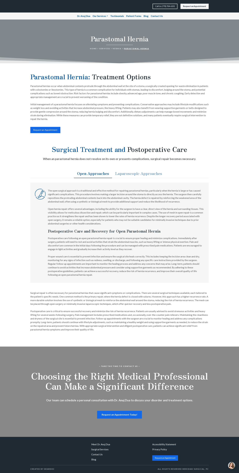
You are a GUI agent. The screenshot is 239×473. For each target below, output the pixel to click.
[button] (165, 6)
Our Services (99, 16)
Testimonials (117, 16)
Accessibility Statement (164, 444)
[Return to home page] (40, 6)
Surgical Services (100, 449)
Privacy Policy (159, 449)
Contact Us (157, 16)
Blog (146, 16)
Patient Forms (133, 16)
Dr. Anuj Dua (83, 16)
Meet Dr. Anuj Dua (100, 444)
